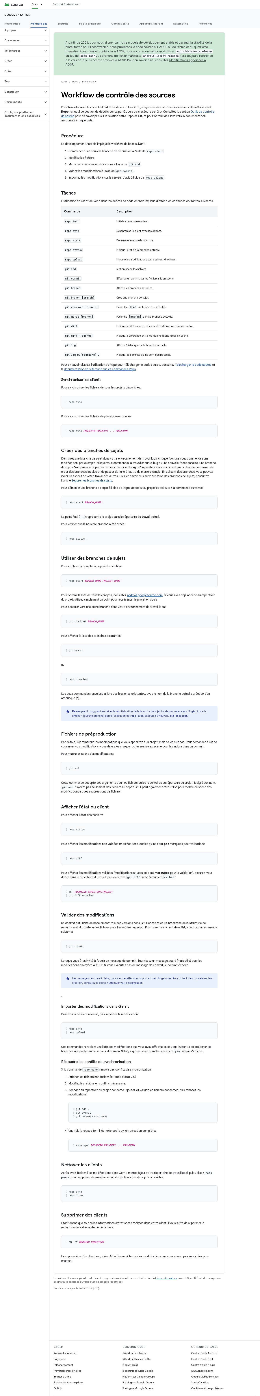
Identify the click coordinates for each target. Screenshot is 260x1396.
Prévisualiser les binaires (67, 1370)
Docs (74, 81)
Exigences (59, 1359)
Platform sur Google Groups (138, 1376)
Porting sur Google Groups (137, 1388)
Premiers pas (89, 81)
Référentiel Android (65, 1353)
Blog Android (130, 1365)
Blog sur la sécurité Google (137, 1370)
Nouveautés (12, 23)
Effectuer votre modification (126, 982)
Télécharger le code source (193, 365)
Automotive (180, 23)
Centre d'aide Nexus (203, 1365)
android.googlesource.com (145, 595)
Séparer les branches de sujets (92, 480)
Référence (205, 23)
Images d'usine (62, 1376)
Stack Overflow (200, 1382)
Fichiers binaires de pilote (68, 1382)
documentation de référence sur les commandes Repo (100, 369)
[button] (21, 30)
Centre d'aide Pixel (202, 1359)
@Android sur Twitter (134, 1353)
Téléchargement (63, 1365)
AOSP (64, 81)
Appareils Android (151, 23)
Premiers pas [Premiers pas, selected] (38, 23)
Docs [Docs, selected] (35, 4)
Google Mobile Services (204, 1376)
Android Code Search (66, 4)
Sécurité (63, 23)
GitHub (58, 1388)
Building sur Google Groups (138, 1382)
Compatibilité (120, 23)
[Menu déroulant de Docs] (43, 4)
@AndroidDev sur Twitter (136, 1359)
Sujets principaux (90, 23)
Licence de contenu (166, 1278)
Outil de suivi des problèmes (207, 1388)
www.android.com (202, 1370)
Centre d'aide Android (204, 1353)
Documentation (17, 14)
